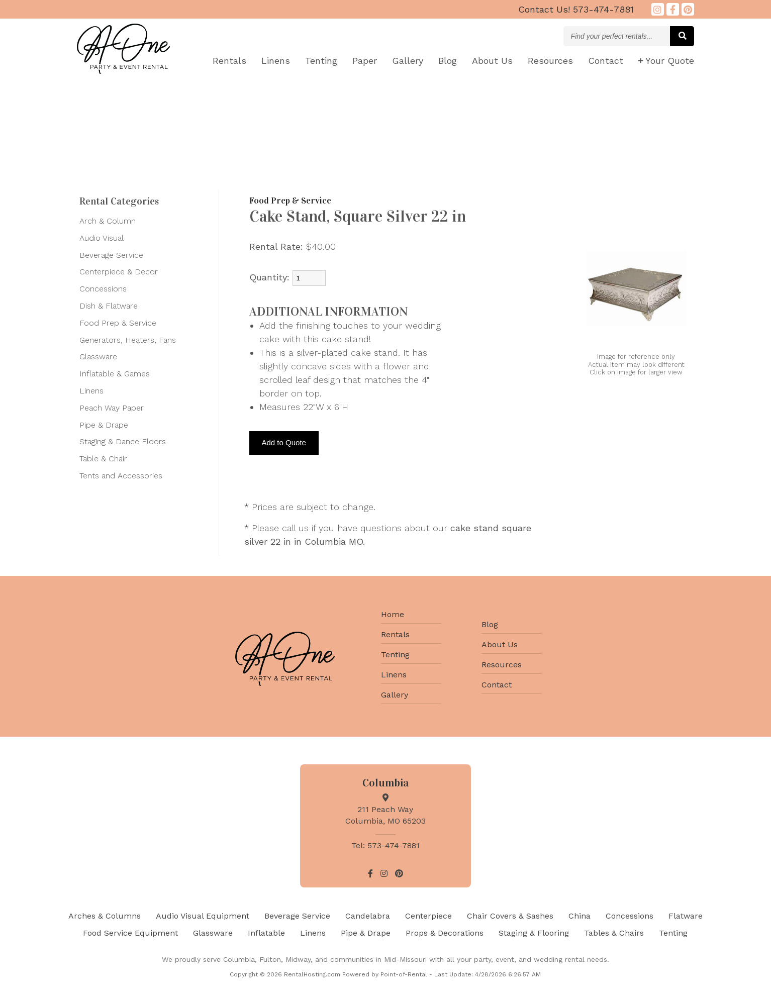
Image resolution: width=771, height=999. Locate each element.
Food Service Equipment (130, 933)
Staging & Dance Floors (122, 441)
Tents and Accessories (120, 475)
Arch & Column (107, 221)
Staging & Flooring (534, 933)
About (492, 60)
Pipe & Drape (103, 425)
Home (392, 614)
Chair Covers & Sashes (510, 916)
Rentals (229, 60)
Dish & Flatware (108, 306)
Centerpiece (428, 916)
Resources (550, 60)
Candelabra (367, 916)
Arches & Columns (104, 916)
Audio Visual (101, 238)
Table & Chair (103, 458)
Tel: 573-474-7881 (385, 845)
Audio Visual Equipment (202, 916)
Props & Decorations (445, 933)
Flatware (685, 916)
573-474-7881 (576, 9)
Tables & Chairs (614, 933)
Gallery (407, 60)
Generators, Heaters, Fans (127, 340)
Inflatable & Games (114, 373)
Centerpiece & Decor (118, 271)
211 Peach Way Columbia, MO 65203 (385, 809)
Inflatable (266, 933)
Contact (605, 60)
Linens (275, 60)
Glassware (98, 356)
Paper (364, 60)
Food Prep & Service (117, 323)
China (579, 916)
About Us (499, 644)
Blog (447, 60)
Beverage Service (111, 255)
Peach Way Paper (111, 408)
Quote (666, 60)
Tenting (321, 60)
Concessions (103, 288)
